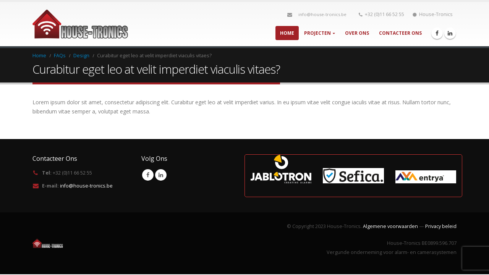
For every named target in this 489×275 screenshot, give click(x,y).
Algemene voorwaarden (390, 226)
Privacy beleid (441, 226)
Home (287, 33)
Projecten (317, 33)
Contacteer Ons (400, 33)
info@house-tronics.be (322, 14)
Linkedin (161, 175)
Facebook (148, 175)
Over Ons (357, 33)
